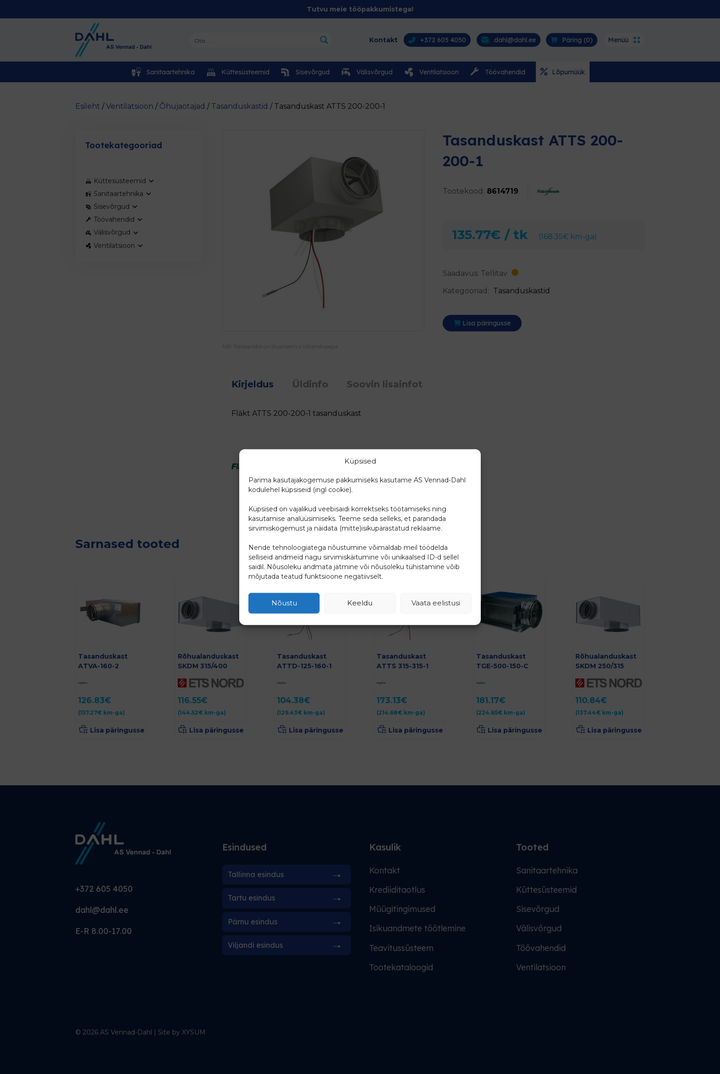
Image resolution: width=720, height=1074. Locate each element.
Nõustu (284, 603)
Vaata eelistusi (435, 603)
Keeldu (359, 603)
